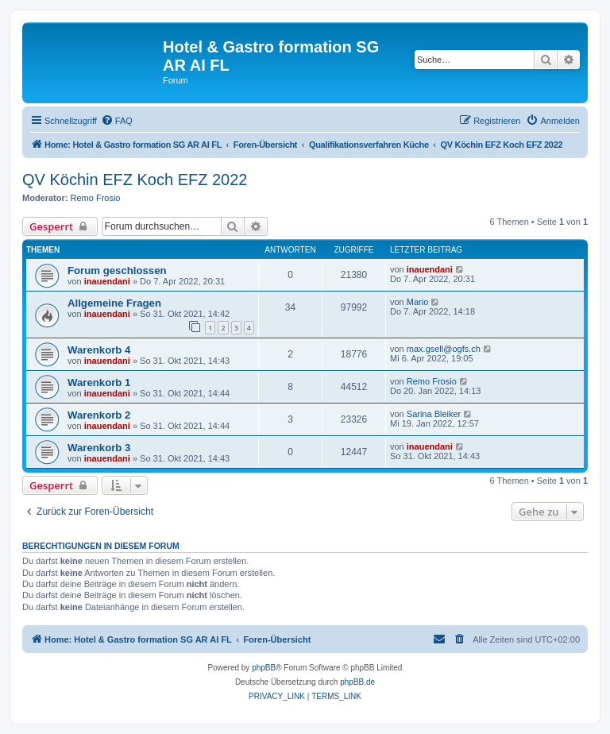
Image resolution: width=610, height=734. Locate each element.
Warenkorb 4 (99, 350)
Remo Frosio (96, 198)
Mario (418, 302)
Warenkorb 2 (99, 415)
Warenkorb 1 (99, 382)
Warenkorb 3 (99, 448)
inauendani (107, 281)
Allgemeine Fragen (114, 303)
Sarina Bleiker (434, 414)
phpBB (264, 667)
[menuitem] (117, 120)
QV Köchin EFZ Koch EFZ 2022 (134, 179)
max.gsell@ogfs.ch (444, 348)
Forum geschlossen (117, 270)
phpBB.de (357, 682)
